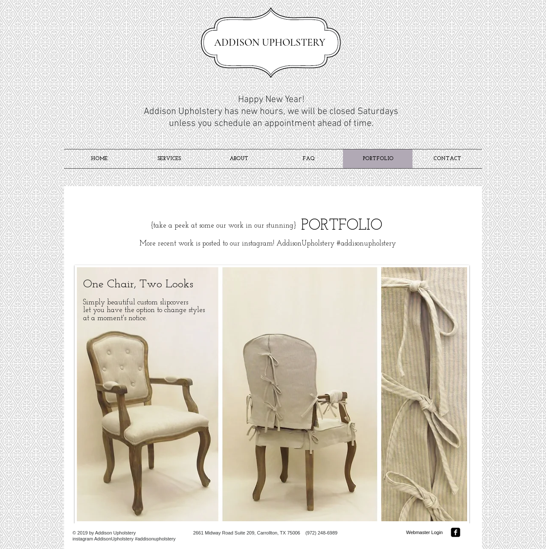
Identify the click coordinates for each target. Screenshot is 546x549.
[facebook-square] (455, 532)
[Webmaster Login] (424, 532)
